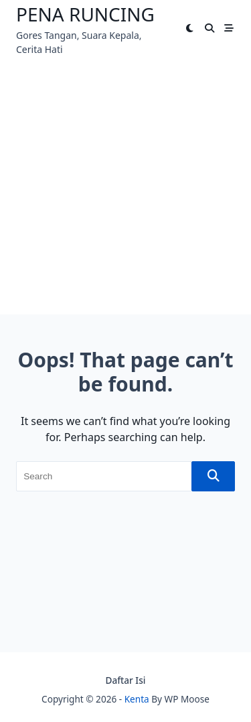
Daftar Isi (126, 680)
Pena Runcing (85, 14)
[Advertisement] (125, 188)
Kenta (136, 699)
